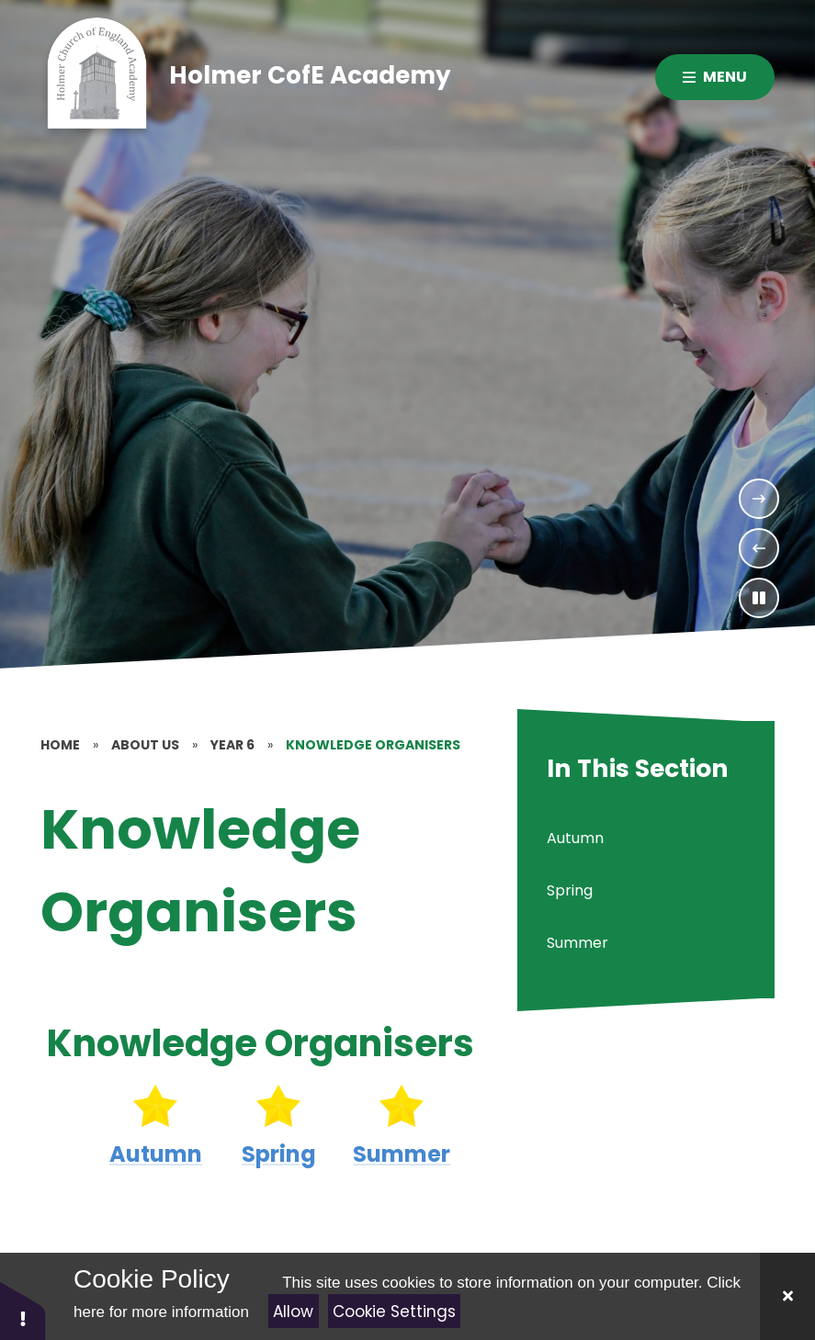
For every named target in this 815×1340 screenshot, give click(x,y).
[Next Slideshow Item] (759, 499)
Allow (293, 1312)
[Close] (787, 1296)
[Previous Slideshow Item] (759, 548)
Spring (279, 1154)
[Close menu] (715, 77)
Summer (402, 1154)
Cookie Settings (394, 1312)
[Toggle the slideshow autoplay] (759, 598)
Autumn (155, 1154)
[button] (23, 1310)
